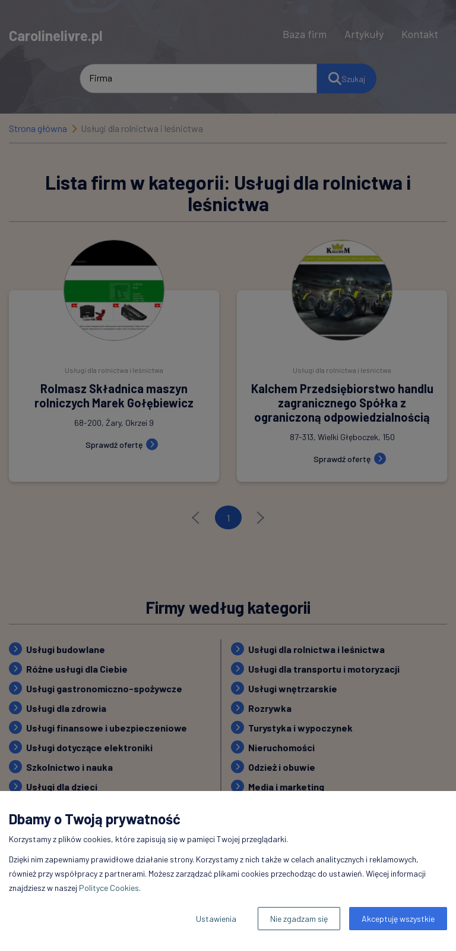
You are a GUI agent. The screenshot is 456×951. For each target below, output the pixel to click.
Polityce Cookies (109, 888)
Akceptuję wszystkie (398, 919)
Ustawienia (216, 919)
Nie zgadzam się (299, 919)
